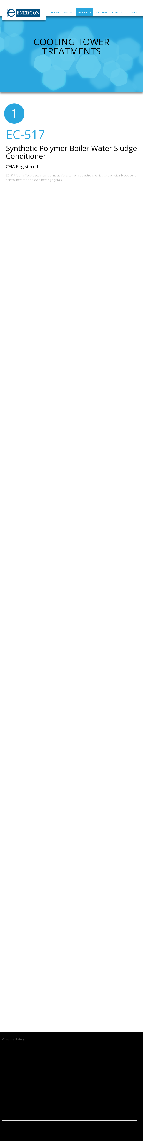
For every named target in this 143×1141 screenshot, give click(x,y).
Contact (118, 12)
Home (55, 12)
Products (84, 12)
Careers (101, 12)
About (68, 12)
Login (133, 12)
